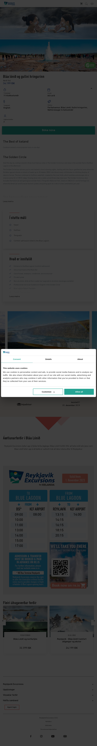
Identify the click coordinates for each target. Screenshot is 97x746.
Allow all (79, 392)
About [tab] (80, 359)
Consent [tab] (17, 359)
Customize (48, 392)
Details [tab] (48, 359)
